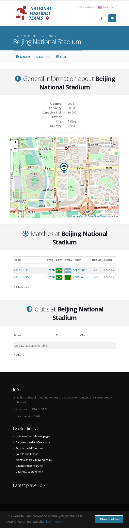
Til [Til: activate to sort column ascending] (57, 335)
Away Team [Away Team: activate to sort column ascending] (73, 260)
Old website (85, 7)
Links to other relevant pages (33, 436)
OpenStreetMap (96, 216)
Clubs (61, 57)
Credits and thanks (27, 454)
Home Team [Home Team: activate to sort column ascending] (53, 260)
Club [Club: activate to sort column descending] (83, 335)
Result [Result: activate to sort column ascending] (96, 260)
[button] (64, 168)
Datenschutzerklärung (29, 465)
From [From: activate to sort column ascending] (17, 335)
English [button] (106, 7)
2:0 (96, 270)
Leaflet (78, 216)
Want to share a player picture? (34, 460)
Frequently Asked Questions (33, 442)
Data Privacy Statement (29, 471)
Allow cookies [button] (109, 519)
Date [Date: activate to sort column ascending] (17, 260)
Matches (43, 57)
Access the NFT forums (29, 448)
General (23, 57)
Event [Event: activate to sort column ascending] (108, 260)
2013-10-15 (21, 277)
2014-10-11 (21, 270)
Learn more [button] (54, 521)
